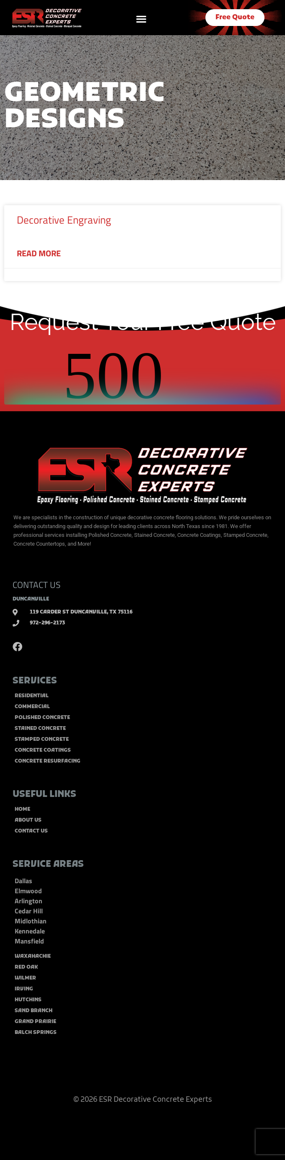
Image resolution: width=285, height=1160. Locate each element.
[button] (141, 18)
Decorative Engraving (64, 220)
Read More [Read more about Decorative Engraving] (39, 253)
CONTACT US (36, 584)
